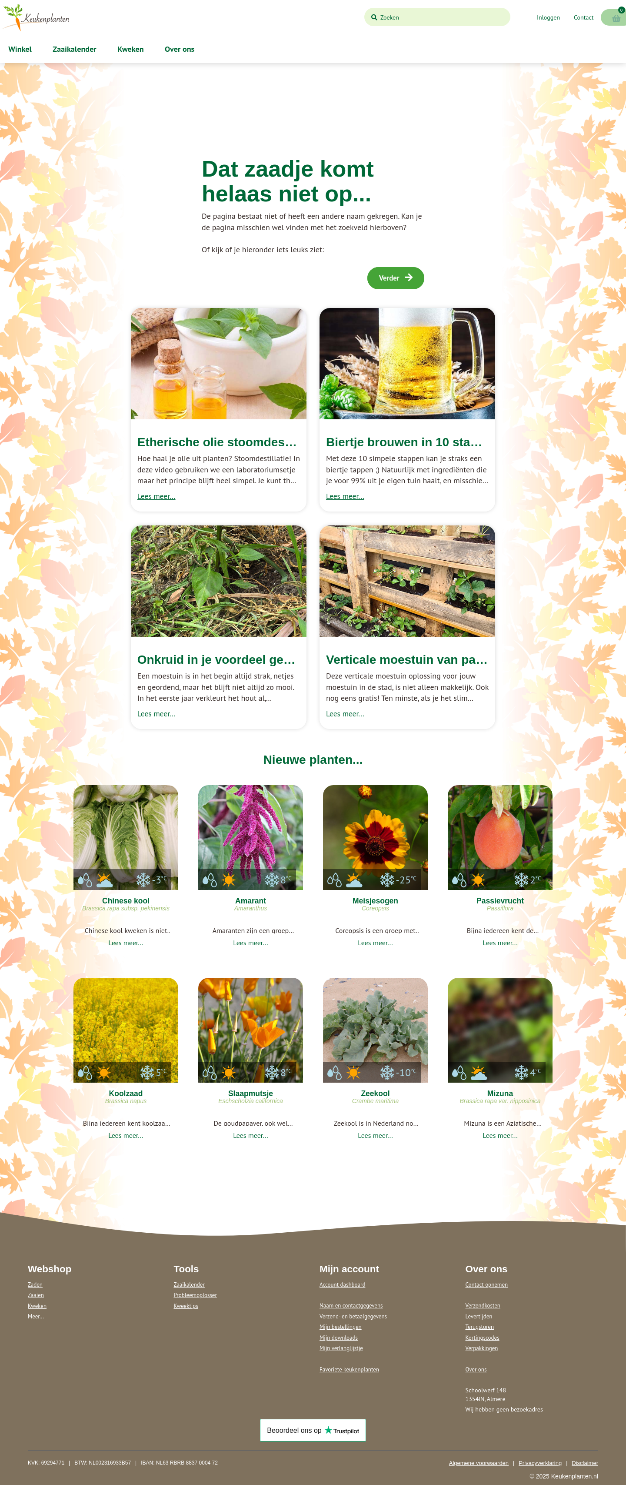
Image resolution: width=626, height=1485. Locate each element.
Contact (583, 17)
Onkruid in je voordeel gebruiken (232, 659)
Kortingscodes (482, 1337)
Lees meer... (156, 496)
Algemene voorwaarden (479, 1463)
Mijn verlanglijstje (341, 1348)
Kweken (130, 48)
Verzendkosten (483, 1305)
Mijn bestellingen (341, 1327)
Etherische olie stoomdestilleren (231, 442)
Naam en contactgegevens (351, 1305)
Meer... (36, 1316)
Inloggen (548, 17)
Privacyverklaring (540, 1463)
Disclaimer (585, 1463)
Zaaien (36, 1295)
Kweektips (186, 1306)
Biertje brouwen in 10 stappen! (414, 442)
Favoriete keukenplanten (349, 1369)
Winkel (19, 48)
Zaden (35, 1284)
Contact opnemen (487, 1284)
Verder (396, 278)
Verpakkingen (482, 1348)
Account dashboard (342, 1284)
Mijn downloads (339, 1337)
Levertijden (479, 1316)
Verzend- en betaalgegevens (353, 1316)
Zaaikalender (74, 48)
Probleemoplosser (195, 1295)
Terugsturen (480, 1327)
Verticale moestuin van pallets (413, 659)
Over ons (179, 48)
